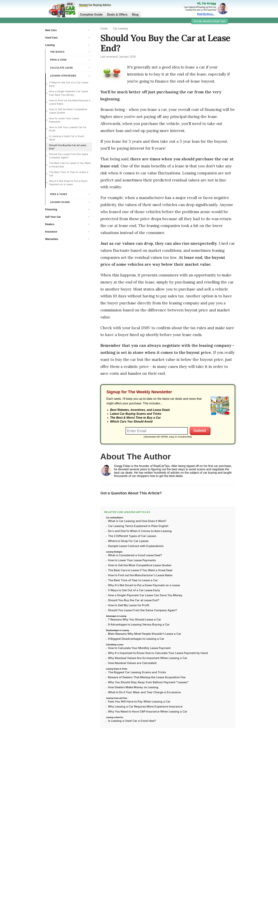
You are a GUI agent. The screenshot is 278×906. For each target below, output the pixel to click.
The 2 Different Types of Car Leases (132, 536)
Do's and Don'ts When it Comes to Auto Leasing (140, 531)
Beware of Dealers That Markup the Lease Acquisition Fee (146, 677)
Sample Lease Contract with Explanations (136, 546)
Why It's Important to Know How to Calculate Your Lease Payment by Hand (158, 653)
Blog (135, 14)
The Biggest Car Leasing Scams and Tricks (137, 672)
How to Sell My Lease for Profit (128, 605)
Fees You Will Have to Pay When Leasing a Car (139, 701)
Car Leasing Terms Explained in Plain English (138, 526)
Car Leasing (120, 28)
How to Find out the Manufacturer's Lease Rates (69, 102)
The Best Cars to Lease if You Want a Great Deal (70, 164)
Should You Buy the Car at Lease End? (67, 147)
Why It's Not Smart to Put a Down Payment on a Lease (68, 182)
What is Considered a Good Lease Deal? (135, 555)
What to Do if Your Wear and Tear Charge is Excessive (144, 692)
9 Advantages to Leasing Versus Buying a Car (139, 624)
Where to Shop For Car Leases (128, 541)
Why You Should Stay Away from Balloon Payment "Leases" (148, 682)
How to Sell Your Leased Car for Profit (67, 129)
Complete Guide (91, 14)
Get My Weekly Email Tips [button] (209, 21)
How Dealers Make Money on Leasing (133, 687)
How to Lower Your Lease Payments (64, 120)
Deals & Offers (117, 14)
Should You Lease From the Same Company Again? (68, 156)
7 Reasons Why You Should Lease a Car (134, 619)
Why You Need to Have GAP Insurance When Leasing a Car (147, 711)
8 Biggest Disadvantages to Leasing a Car (136, 638)
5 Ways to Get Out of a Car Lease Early (68, 84)
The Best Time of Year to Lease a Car (68, 174)
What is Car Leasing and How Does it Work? (137, 521)
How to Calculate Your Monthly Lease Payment (139, 648)
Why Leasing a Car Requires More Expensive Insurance (145, 706)
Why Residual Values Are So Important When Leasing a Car (147, 658)
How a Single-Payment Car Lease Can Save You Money (68, 93)
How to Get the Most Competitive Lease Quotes (68, 111)
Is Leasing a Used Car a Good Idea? (66, 138)
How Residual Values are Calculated (132, 663)
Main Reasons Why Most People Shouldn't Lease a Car (144, 633)
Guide (104, 28)
